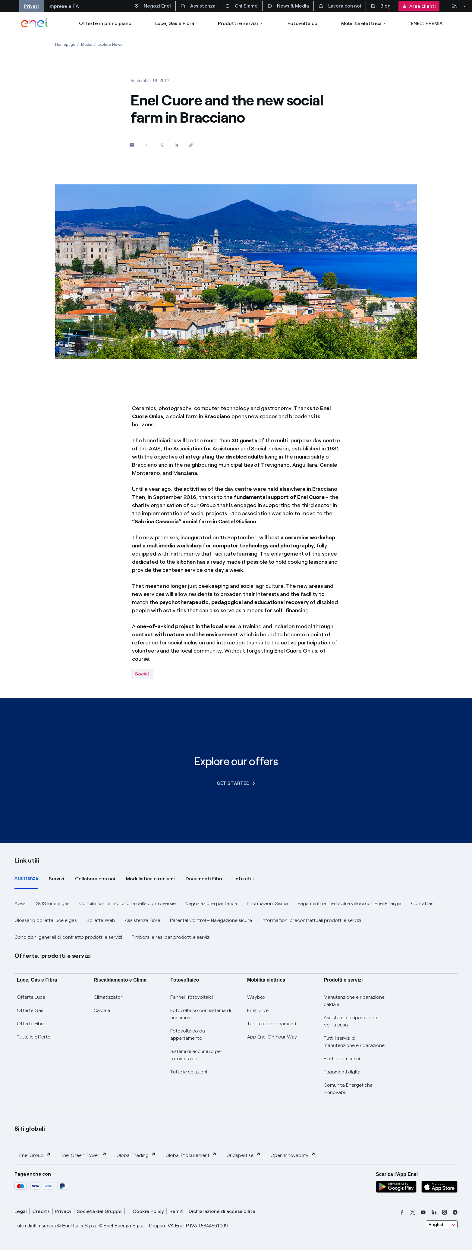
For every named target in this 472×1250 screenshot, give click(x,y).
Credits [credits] (41, 1211)
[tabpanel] (236, 920)
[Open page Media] (86, 44)
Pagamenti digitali (343, 1072)
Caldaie (102, 1010)
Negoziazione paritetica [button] (211, 903)
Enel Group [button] (35, 1155)
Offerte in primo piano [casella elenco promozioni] (105, 23)
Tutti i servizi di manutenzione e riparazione (354, 1041)
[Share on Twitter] (161, 145)
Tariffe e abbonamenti (271, 1023)
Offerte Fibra (31, 1023)
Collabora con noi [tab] (95, 879)
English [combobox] (437, 1224)
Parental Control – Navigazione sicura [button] (211, 920)
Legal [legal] (20, 1211)
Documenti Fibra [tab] (205, 879)
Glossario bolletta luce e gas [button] (45, 920)
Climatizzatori (108, 997)
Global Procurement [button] (191, 1155)
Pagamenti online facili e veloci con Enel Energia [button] (349, 903)
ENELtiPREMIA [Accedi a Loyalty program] (427, 23)
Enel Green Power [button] (84, 1155)
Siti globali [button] (29, 1128)
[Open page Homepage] (65, 44)
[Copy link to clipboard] (191, 145)
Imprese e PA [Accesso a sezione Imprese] (64, 6)
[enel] (34, 22)
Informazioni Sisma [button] (267, 903)
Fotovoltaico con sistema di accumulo (200, 1013)
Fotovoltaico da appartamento (187, 1034)
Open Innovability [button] (293, 1155)
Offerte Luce (31, 997)
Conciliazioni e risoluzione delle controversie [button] (127, 903)
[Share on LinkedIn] (176, 145)
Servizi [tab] (56, 879)
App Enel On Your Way (272, 1037)
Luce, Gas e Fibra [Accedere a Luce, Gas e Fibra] (174, 23)
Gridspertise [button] (243, 1155)
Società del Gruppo (99, 1211)
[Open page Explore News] (110, 44)
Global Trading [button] (136, 1155)
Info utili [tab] (244, 879)
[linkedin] (434, 1212)
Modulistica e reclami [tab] (150, 879)
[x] (412, 1212)
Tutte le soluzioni (188, 1072)
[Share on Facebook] (146, 145)
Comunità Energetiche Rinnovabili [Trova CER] (348, 1088)
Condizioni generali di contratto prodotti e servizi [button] (68, 937)
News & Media (288, 6)
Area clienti (419, 6)
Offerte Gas (30, 1010)
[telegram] (455, 1212)
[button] (132, 145)
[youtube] (423, 1212)
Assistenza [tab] (26, 878)
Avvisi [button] (20, 903)
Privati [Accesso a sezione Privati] (31, 6)
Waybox (256, 997)
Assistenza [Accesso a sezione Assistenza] (198, 6)
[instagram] (444, 1212)
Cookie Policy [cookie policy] (148, 1211)
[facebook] (402, 1212)
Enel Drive (258, 1010)
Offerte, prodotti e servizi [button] (52, 955)
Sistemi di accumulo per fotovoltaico (196, 1054)
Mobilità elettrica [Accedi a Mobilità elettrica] (364, 23)
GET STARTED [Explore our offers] (236, 783)
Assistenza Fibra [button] (142, 920)
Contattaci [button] (423, 903)
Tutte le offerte (33, 1037)
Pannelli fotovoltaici (191, 997)
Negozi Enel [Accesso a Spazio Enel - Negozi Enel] (152, 6)
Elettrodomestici (342, 1058)
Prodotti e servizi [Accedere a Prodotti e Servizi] (240, 23)
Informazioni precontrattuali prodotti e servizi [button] (311, 920)
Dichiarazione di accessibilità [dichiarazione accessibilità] (222, 1211)
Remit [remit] (176, 1211)
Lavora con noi (340, 6)
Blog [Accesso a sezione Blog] (381, 6)
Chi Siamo (241, 6)
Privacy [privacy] (63, 1211)
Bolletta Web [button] (101, 920)
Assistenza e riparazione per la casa (350, 1021)
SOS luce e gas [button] (53, 903)
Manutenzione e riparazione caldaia (354, 1000)
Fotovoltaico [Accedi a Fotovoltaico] (302, 23)
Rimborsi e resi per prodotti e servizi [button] (171, 937)
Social (142, 674)
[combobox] (442, 1224)
